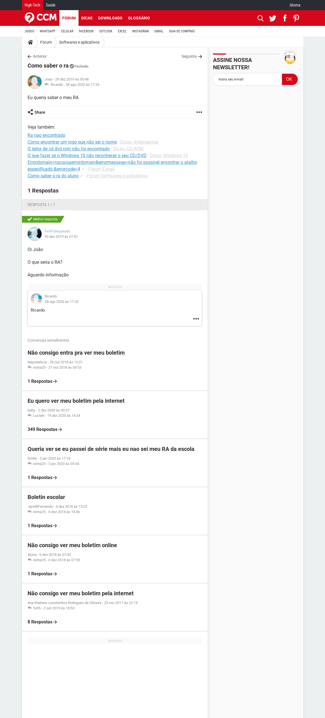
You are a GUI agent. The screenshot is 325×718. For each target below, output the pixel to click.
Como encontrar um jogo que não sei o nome (72, 142)
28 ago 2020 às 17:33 (82, 84)
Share (40, 112)
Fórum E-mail (101, 169)
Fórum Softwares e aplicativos (117, 175)
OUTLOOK (105, 31)
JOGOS (29, 31)
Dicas (87, 18)
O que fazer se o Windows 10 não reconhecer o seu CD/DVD (87, 155)
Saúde (50, 5)
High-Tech (32, 5)
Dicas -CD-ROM (128, 148)
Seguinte (189, 56)
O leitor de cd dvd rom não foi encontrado (69, 148)
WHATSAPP (47, 31)
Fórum (69, 18)
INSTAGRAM (140, 31)
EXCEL (122, 31)
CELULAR (67, 31)
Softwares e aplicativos (79, 42)
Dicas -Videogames (139, 142)
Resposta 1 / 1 (41, 204)
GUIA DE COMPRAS (182, 31)
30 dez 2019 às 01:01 (61, 236)
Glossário (139, 18)
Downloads (110, 18)
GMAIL (158, 31)
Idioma (295, 5)
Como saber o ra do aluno (53, 175)
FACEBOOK (86, 31)
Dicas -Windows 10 (169, 155)
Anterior (40, 56)
